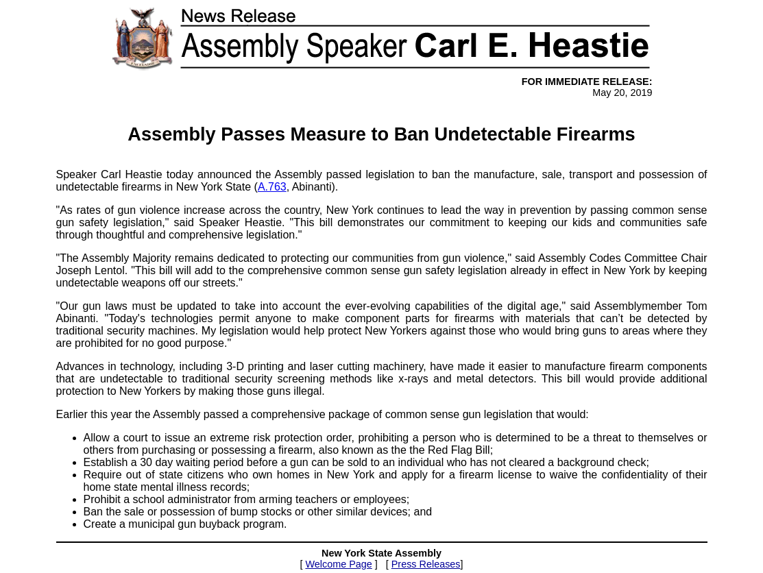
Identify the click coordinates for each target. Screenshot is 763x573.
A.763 (272, 187)
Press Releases (426, 564)
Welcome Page (338, 564)
